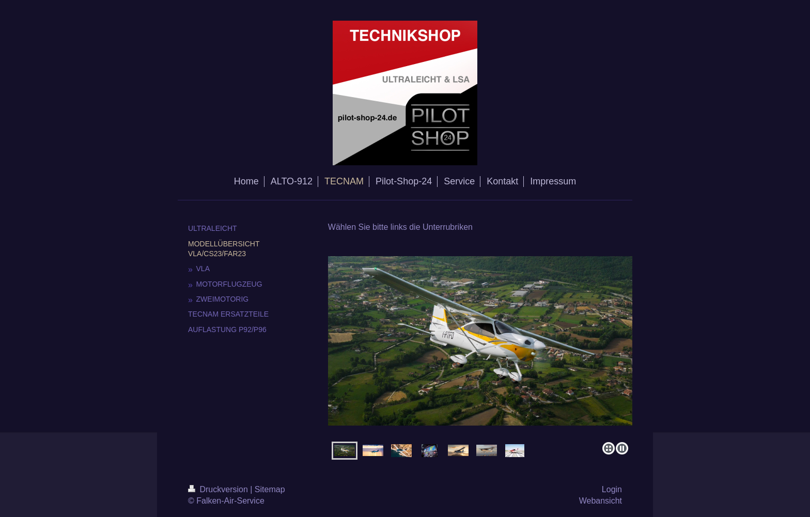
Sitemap (270, 489)
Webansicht (600, 500)
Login (612, 489)
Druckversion (219, 489)
